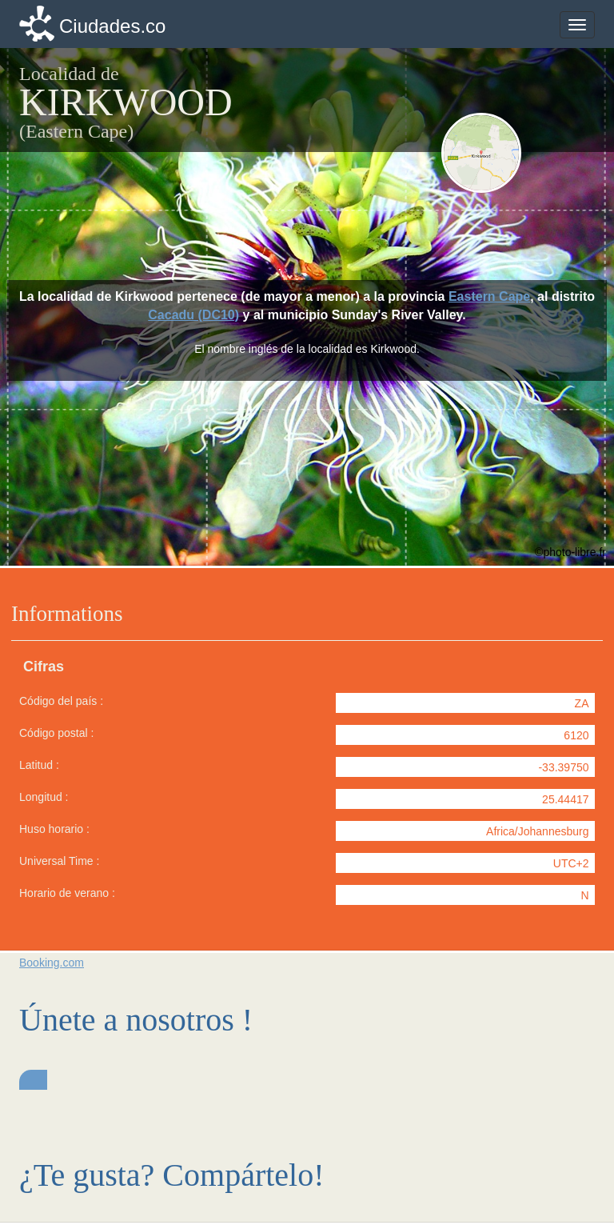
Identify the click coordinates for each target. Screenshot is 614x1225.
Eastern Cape (489, 296)
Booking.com (51, 962)
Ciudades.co (112, 26)
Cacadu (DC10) (193, 315)
